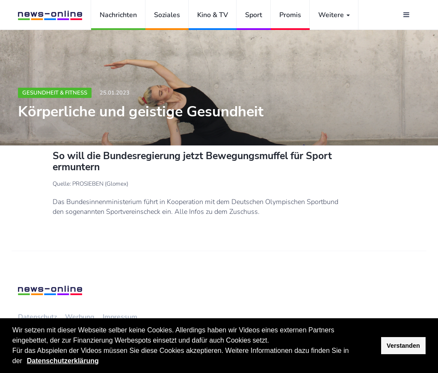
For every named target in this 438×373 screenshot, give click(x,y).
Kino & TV (212, 15)
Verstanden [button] (403, 345)
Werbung (80, 317)
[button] (25, 362)
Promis (290, 15)
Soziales (167, 15)
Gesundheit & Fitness (54, 93)
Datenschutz (37, 317)
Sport (253, 15)
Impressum (120, 317)
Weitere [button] (334, 15)
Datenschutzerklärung (63, 360)
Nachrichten (118, 15)
